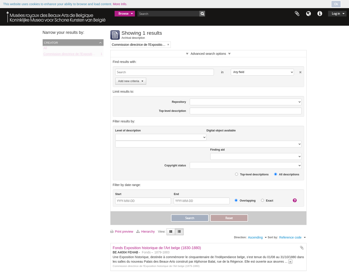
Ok (336, 4)
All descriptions (286, 174)
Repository (179, 101)
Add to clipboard (302, 248)
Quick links (319, 13)
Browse (123, 13)
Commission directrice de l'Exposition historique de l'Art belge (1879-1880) (96, 55)
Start (118, 194)
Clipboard (297, 13)
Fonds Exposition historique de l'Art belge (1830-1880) (157, 248)
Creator (51, 42)
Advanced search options (208, 53)
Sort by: (273, 237)
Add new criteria (130, 81)
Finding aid (217, 149)
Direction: (240, 237)
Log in (336, 13)
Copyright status (175, 165)
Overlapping (245, 200)
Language (308, 13)
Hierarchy (146, 231)
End (176, 194)
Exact (267, 200)
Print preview (121, 231)
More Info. (120, 4)
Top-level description (172, 110)
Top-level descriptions (252, 174)
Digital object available (221, 130)
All (45, 49)
